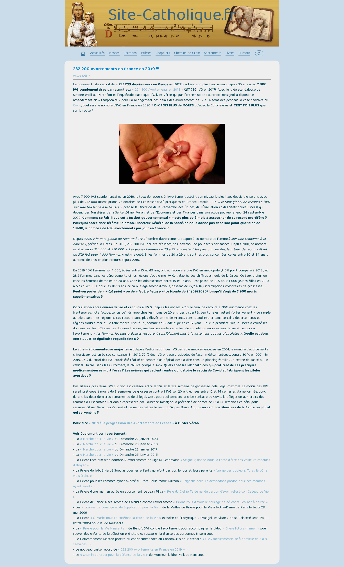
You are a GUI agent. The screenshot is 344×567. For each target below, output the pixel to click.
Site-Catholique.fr (172, 16)
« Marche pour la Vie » (97, 439)
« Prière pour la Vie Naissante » (103, 529)
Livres (230, 53)
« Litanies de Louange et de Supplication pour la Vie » (121, 508)
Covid (77, 106)
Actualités (97, 53)
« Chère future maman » (241, 529)
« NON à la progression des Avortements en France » (131, 423)
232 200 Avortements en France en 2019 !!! (116, 69)
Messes (114, 53)
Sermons (130, 53)
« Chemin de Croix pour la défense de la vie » (114, 555)
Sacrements (212, 53)
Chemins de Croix (187, 53)
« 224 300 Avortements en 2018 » (157, 90)
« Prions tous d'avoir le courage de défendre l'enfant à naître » (220, 502)
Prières (146, 53)
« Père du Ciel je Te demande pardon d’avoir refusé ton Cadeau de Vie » (171, 494)
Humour (244, 53)
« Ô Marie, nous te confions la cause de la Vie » (125, 518)
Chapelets (163, 53)
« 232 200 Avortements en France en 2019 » (151, 550)
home (83, 54)
